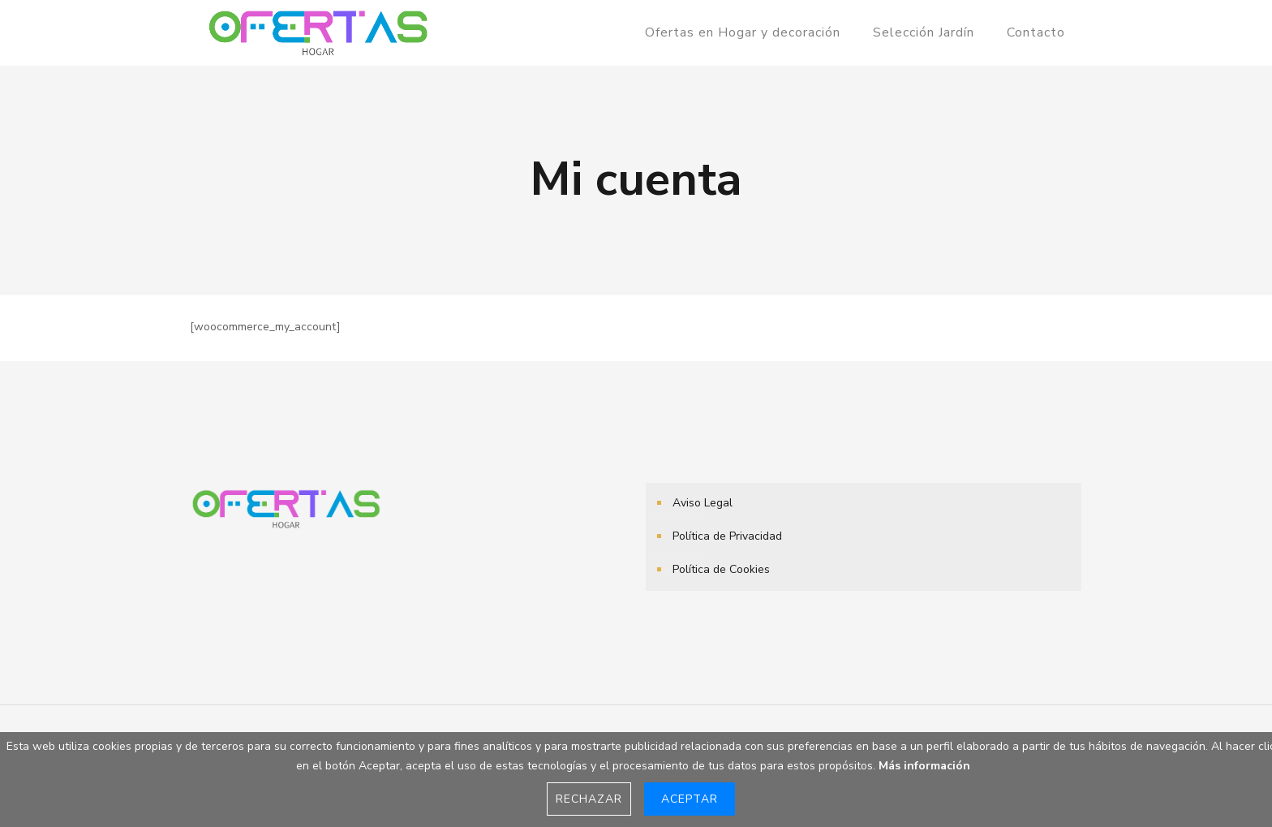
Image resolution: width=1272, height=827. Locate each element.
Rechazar (589, 799)
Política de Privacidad (727, 536)
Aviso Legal (703, 502)
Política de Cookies (721, 569)
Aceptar (689, 799)
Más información (924, 765)
